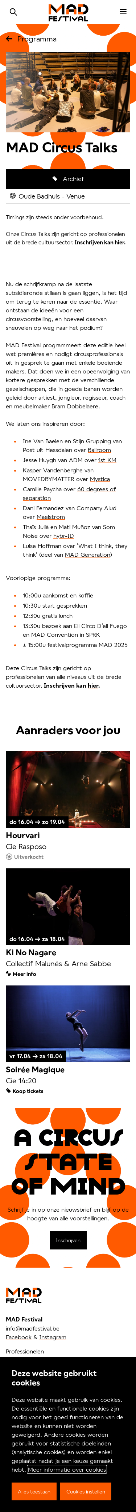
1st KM (107, 459)
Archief (72, 179)
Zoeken (13, 12)
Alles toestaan (34, 1491)
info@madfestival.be (32, 1328)
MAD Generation (87, 554)
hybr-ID (63, 535)
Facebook (19, 1336)
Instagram (52, 1336)
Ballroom (99, 449)
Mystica (100, 478)
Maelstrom (51, 516)
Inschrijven (68, 1240)
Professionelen (25, 1351)
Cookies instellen (85, 1491)
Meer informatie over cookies (67, 1469)
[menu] (123, 12)
